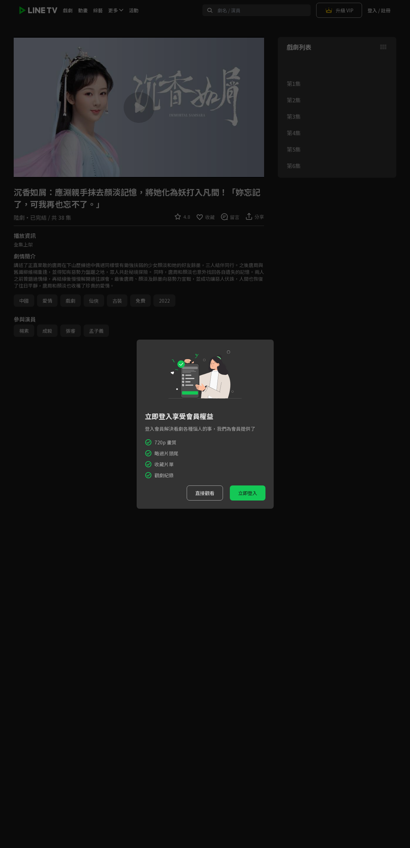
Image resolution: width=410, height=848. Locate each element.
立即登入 (247, 493)
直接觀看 (204, 493)
